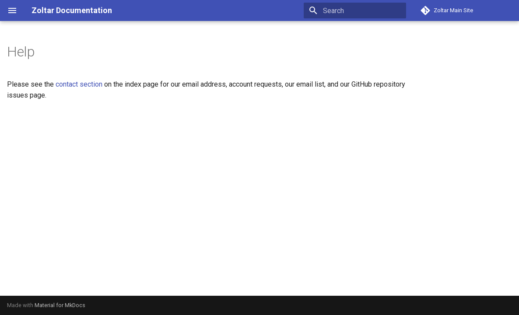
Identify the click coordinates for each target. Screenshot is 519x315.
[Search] (355, 10)
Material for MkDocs (60, 305)
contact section (79, 84)
